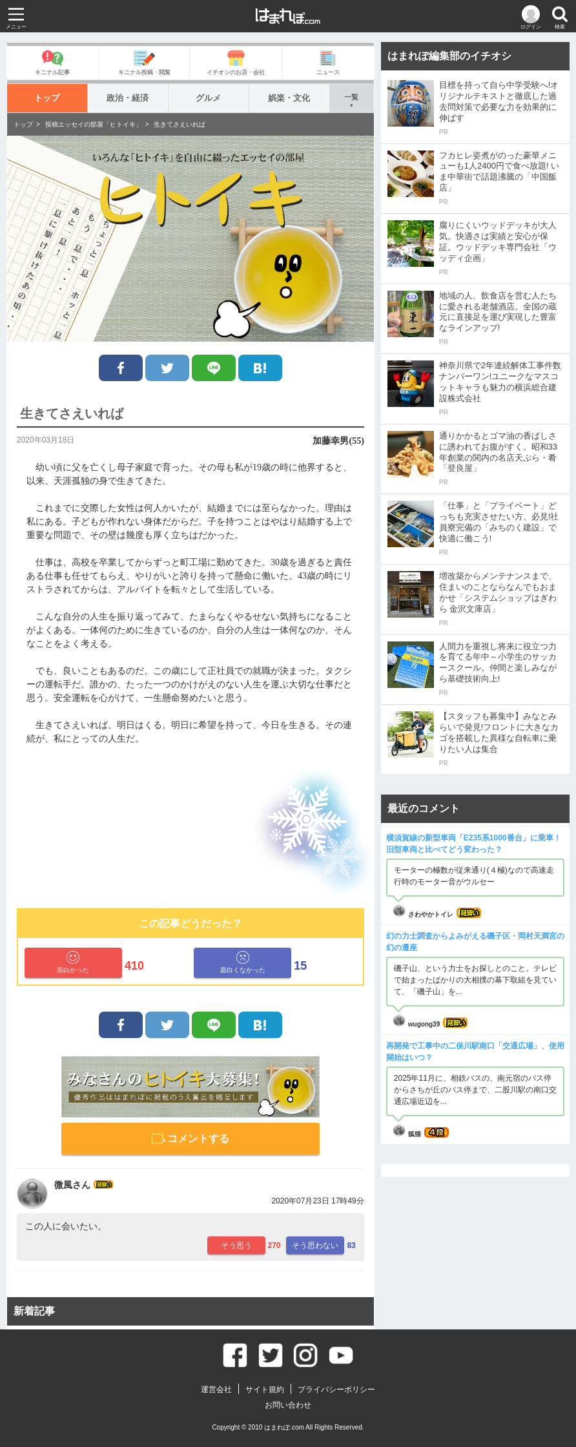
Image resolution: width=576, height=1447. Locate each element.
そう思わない (315, 1245)
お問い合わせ (288, 1405)
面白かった (73, 962)
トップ (46, 98)
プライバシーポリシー (336, 1389)
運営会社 (216, 1389)
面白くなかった (242, 962)
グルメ (208, 98)
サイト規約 (264, 1389)
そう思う (236, 1245)
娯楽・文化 (289, 98)
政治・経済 (128, 98)
